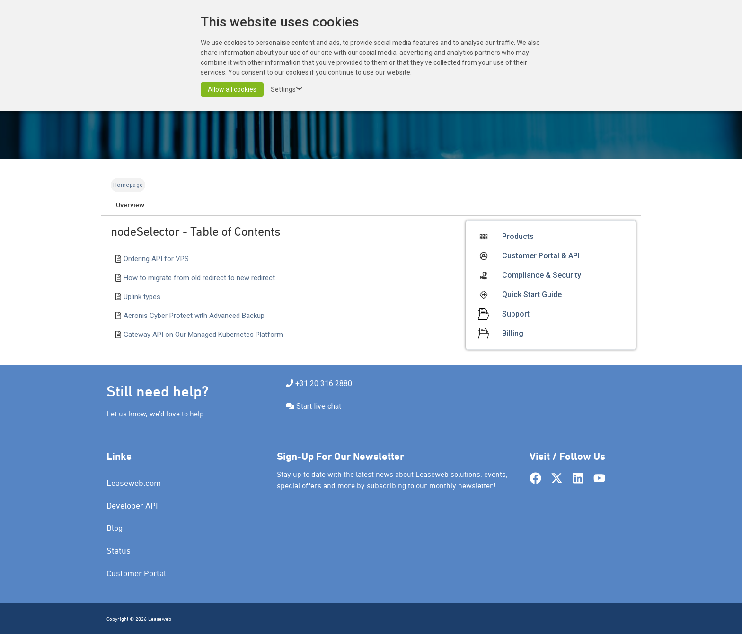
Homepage (128, 185)
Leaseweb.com (133, 483)
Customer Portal (136, 573)
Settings (288, 89)
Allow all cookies (232, 89)
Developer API (132, 506)
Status (118, 550)
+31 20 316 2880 (323, 383)
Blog (114, 528)
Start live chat (318, 406)
